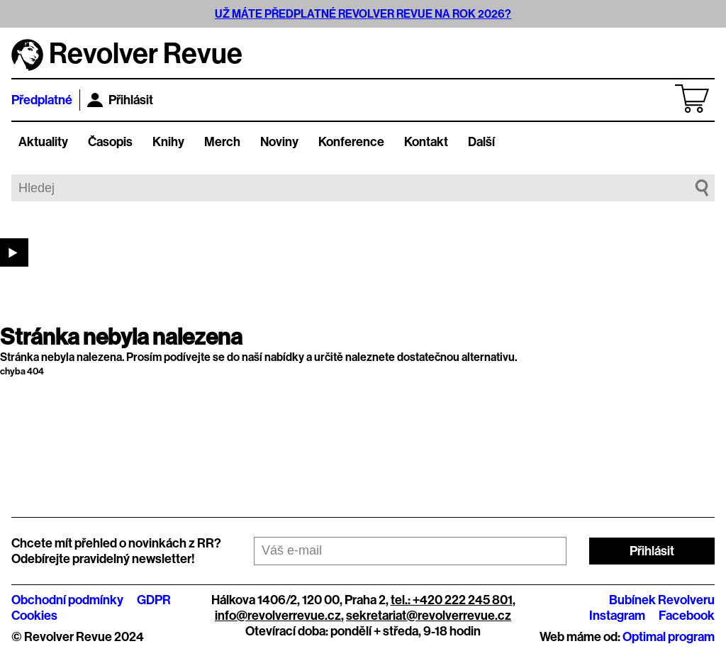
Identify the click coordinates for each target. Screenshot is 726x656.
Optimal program (668, 637)
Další (481, 142)
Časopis (110, 142)
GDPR (154, 600)
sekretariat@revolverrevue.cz (428, 615)
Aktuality (43, 142)
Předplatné (41, 100)
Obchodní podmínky (67, 600)
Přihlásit (120, 100)
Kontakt (426, 142)
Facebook (687, 615)
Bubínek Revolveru (662, 600)
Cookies (34, 615)
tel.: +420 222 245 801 (452, 600)
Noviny (279, 142)
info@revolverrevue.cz (278, 615)
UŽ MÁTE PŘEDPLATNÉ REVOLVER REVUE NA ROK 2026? (363, 14)
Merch (222, 142)
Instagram (617, 615)
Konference (351, 142)
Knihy (168, 142)
